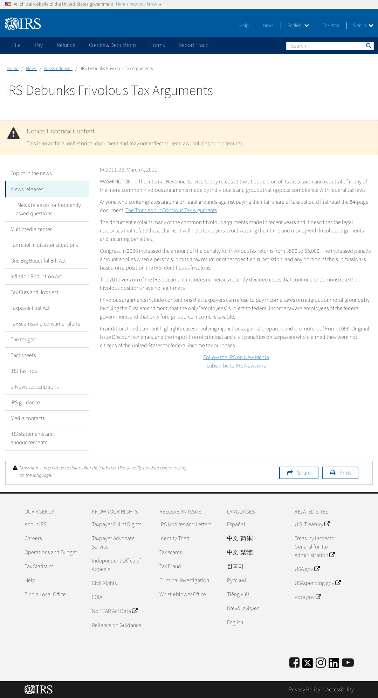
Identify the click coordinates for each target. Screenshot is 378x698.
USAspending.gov (318, 582)
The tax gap (23, 339)
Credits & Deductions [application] (112, 45)
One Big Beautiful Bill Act (38, 260)
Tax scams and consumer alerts (45, 323)
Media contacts (28, 417)
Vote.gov (308, 596)
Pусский (236, 580)
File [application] (16, 45)
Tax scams (170, 552)
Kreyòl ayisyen (243, 608)
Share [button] (304, 472)
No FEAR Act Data (114, 610)
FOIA (97, 596)
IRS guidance (25, 402)
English (298, 25)
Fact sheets (23, 354)
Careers (33, 538)
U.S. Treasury (312, 524)
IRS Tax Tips (24, 370)
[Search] (330, 46)
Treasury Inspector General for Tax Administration (315, 546)
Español (236, 524)
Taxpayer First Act (30, 307)
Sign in (363, 25)
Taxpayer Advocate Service (113, 542)
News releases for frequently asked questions (47, 209)
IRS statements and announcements (32, 438)
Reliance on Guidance (116, 624)
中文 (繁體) (240, 552)
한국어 (235, 566)
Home (13, 68)
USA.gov (307, 568)
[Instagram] (321, 662)
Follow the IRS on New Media (236, 357)
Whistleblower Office (182, 594)
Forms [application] (157, 45)
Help (244, 25)
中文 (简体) (240, 538)
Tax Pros (331, 25)
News (268, 25)
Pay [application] (39, 45)
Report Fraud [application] (194, 45)
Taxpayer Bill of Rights (116, 524)
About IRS (36, 524)
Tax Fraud (170, 566)
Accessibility (340, 689)
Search (368, 45)
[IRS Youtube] (348, 662)
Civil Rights (104, 582)
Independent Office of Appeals (116, 564)
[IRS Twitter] (307, 664)
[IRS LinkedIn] (334, 664)
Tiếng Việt (238, 594)
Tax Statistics (39, 566)
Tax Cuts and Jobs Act (35, 291)
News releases (58, 68)
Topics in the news (31, 173)
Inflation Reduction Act (36, 276)
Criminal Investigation (184, 580)
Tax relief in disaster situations (44, 244)
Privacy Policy (304, 689)
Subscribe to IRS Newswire (236, 366)
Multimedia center (31, 228)
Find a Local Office (45, 594)
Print (345, 472)
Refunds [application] (66, 45)
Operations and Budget (51, 552)
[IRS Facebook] (294, 662)
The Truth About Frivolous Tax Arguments (171, 210)
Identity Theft (174, 538)
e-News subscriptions (35, 386)
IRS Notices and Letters (185, 524)
